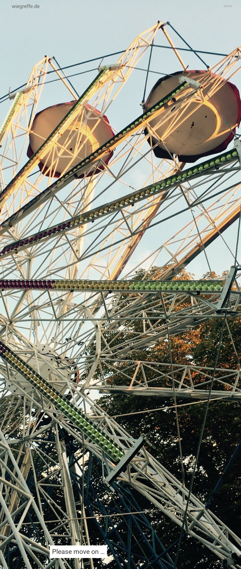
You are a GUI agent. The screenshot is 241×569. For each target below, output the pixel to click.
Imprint (228, 6)
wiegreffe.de (26, 6)
